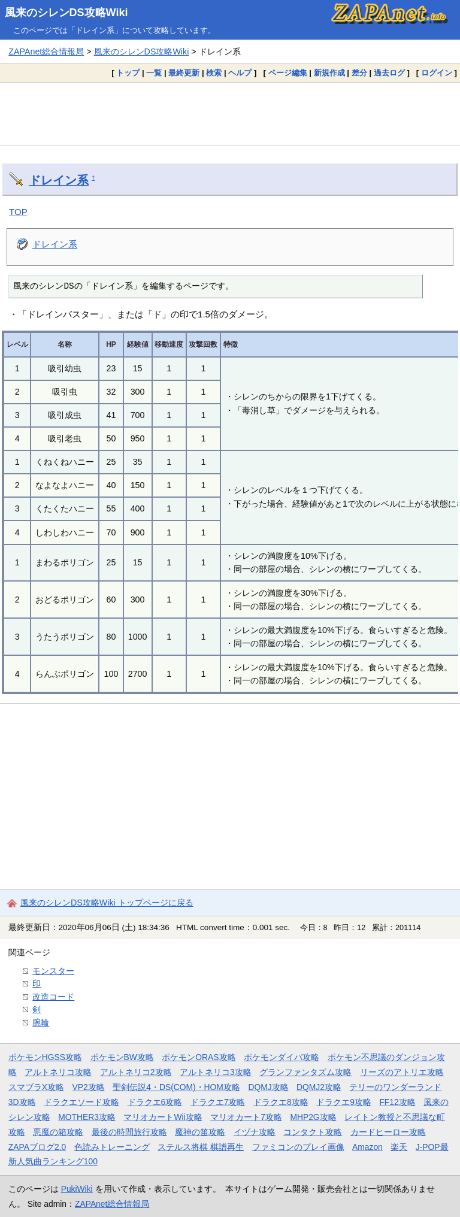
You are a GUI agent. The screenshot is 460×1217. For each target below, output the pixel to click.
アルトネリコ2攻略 (136, 1072)
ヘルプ (240, 72)
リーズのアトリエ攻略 (402, 1072)
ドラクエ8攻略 (280, 1102)
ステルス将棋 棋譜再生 (201, 1147)
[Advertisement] (230, 114)
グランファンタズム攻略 (305, 1072)
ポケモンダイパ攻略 (281, 1057)
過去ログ (389, 72)
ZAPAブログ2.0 (37, 1147)
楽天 (399, 1147)
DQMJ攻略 (268, 1087)
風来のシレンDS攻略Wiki (66, 13)
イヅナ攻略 (255, 1132)
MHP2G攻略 (313, 1117)
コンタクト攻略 (312, 1132)
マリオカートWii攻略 (162, 1117)
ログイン (436, 72)
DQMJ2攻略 (318, 1087)
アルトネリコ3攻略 (216, 1072)
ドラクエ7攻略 (218, 1102)
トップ (128, 72)
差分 (359, 72)
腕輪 (40, 1022)
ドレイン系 (59, 180)
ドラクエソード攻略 (81, 1102)
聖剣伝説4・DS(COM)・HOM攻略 (176, 1087)
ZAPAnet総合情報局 (46, 51)
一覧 (154, 72)
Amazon (367, 1147)
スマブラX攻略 (36, 1087)
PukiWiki (77, 1189)
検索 (214, 72)
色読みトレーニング (112, 1147)
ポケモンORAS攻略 (198, 1057)
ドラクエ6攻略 (155, 1102)
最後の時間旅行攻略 (129, 1132)
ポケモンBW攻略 (122, 1057)
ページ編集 (287, 72)
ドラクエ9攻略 (343, 1102)
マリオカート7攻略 (246, 1117)
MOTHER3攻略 (87, 1117)
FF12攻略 (397, 1102)
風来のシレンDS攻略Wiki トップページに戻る (106, 902)
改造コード (53, 996)
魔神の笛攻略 (200, 1132)
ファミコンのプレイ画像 (298, 1147)
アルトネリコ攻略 (58, 1072)
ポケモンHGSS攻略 (45, 1057)
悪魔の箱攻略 (58, 1132)
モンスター (53, 971)
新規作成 (329, 72)
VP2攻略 (88, 1087)
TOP (18, 212)
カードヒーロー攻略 (388, 1132)
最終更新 (183, 72)
